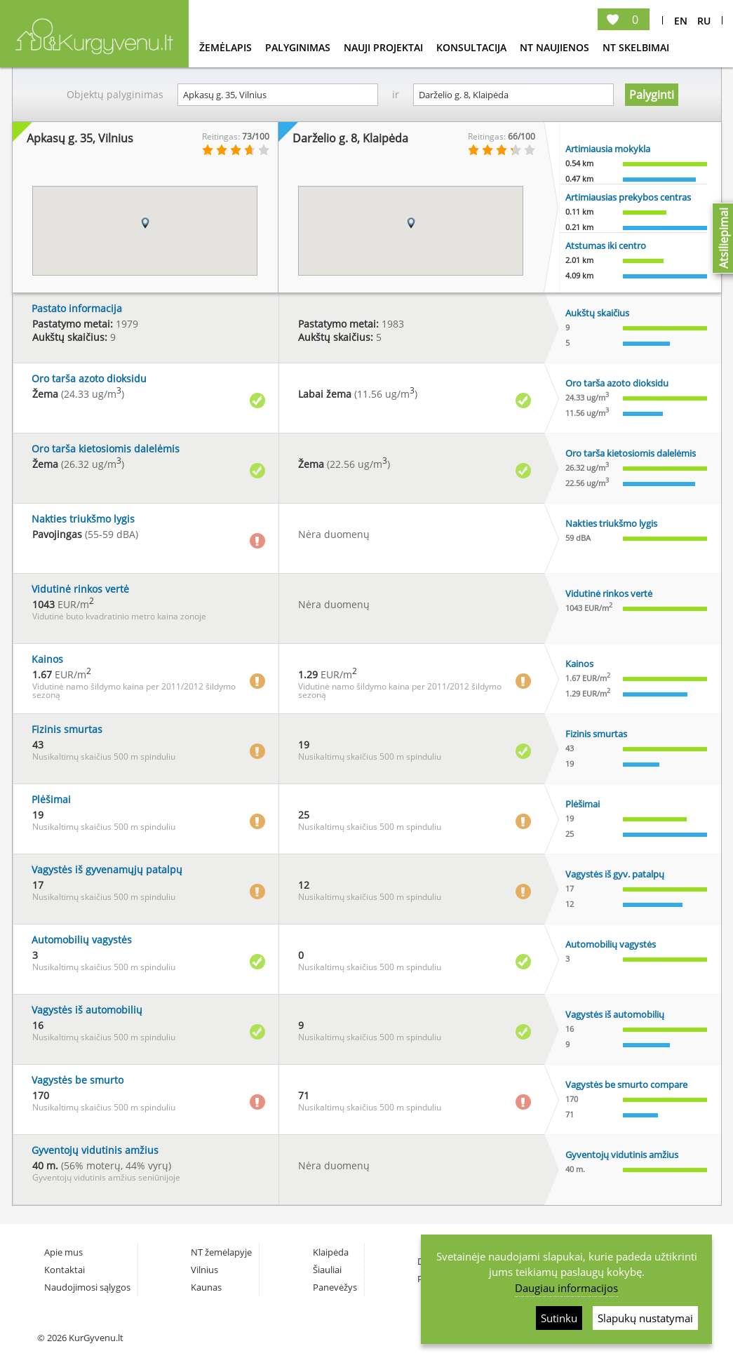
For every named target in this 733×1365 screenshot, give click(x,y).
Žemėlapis (227, 47)
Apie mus (63, 1252)
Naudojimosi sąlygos (87, 1287)
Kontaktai (64, 1269)
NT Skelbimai (636, 47)
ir (395, 94)
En (680, 20)
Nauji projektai (385, 47)
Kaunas (206, 1287)
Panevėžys (335, 1287)
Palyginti (651, 94)
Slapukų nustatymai (645, 1318)
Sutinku (559, 1318)
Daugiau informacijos (566, 1288)
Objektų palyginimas (115, 94)
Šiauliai (327, 1269)
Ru (704, 20)
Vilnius (204, 1269)
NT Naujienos (556, 47)
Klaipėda (331, 1252)
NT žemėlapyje (221, 1252)
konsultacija (472, 47)
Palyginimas (299, 47)
